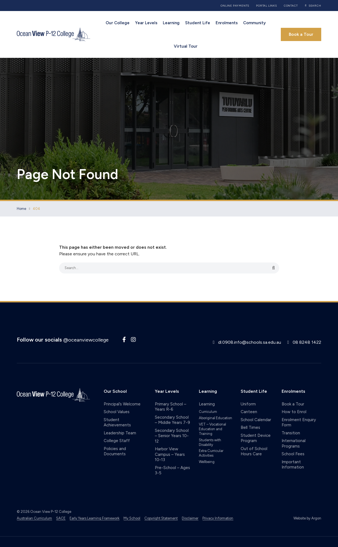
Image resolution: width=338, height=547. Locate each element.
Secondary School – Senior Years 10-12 (172, 436)
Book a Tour (301, 34)
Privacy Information (217, 518)
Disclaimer (190, 518)
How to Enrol (294, 411)
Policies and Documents (115, 451)
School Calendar (256, 419)
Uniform (248, 404)
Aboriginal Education (215, 418)
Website (299, 518)
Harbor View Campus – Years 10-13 (170, 454)
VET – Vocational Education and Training (212, 429)
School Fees (293, 453)
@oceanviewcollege (86, 340)
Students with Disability (210, 442)
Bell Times (250, 427)
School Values (117, 411)
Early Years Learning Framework (94, 518)
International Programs (294, 443)
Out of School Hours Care (254, 451)
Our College (118, 22)
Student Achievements (117, 422)
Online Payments (235, 5)
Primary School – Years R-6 (170, 407)
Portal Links (266, 5)
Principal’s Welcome (122, 404)
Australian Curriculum (34, 518)
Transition (291, 432)
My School (131, 518)
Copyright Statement (161, 518)
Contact (291, 5)
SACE (60, 518)
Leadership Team (120, 432)
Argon (316, 518)
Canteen (249, 411)
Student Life (197, 22)
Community (254, 22)
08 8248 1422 (307, 342)
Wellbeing (207, 462)
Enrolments (227, 22)
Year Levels (146, 22)
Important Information (293, 464)
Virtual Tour (185, 46)
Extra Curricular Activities (211, 453)
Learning (171, 22)
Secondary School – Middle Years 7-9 (172, 420)
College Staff (117, 440)
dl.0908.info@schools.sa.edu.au (249, 342)
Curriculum (208, 412)
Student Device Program (256, 438)
